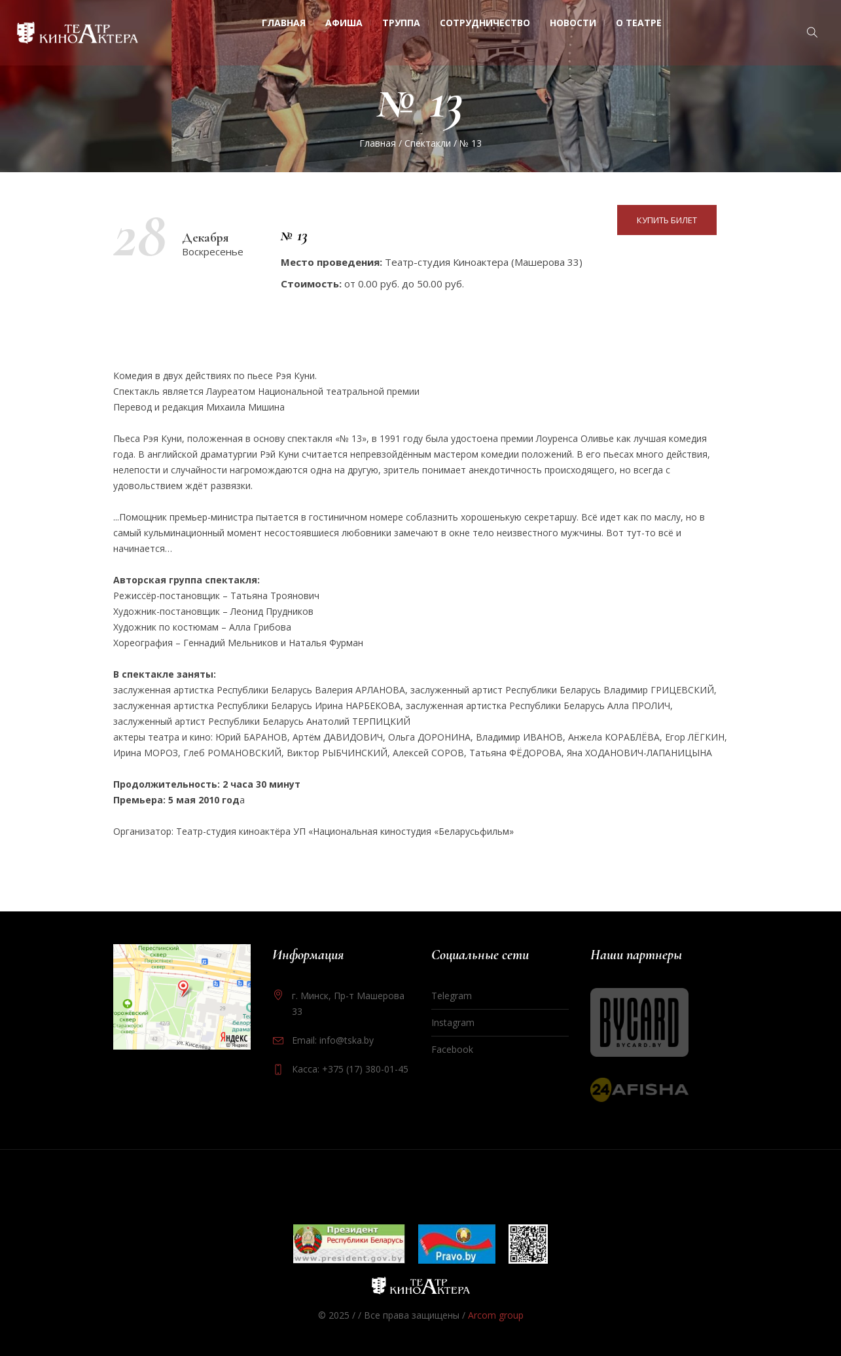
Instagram (452, 1022)
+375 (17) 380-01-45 (365, 1069)
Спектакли (427, 143)
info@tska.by (346, 1040)
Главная (377, 143)
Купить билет (667, 220)
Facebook (452, 1049)
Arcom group (496, 1315)
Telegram (451, 995)
